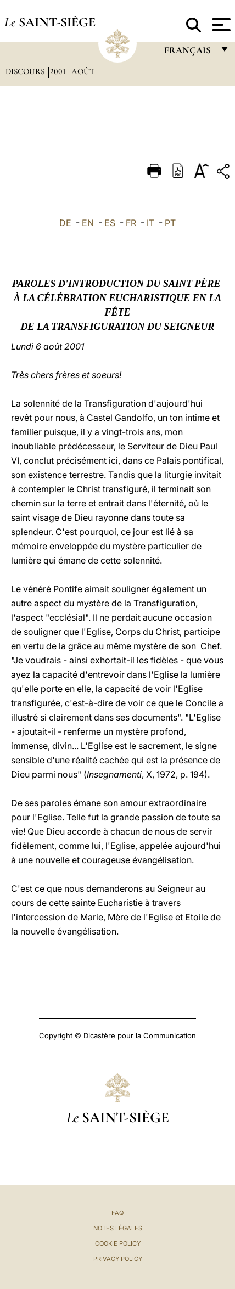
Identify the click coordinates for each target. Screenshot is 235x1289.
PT (170, 222)
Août (83, 71)
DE (65, 222)
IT (150, 222)
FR (131, 222)
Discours (26, 71)
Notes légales (117, 1228)
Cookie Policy (118, 1243)
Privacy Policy (117, 1259)
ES (109, 222)
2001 (59, 71)
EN (88, 222)
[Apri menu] (220, 24)
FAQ (117, 1213)
